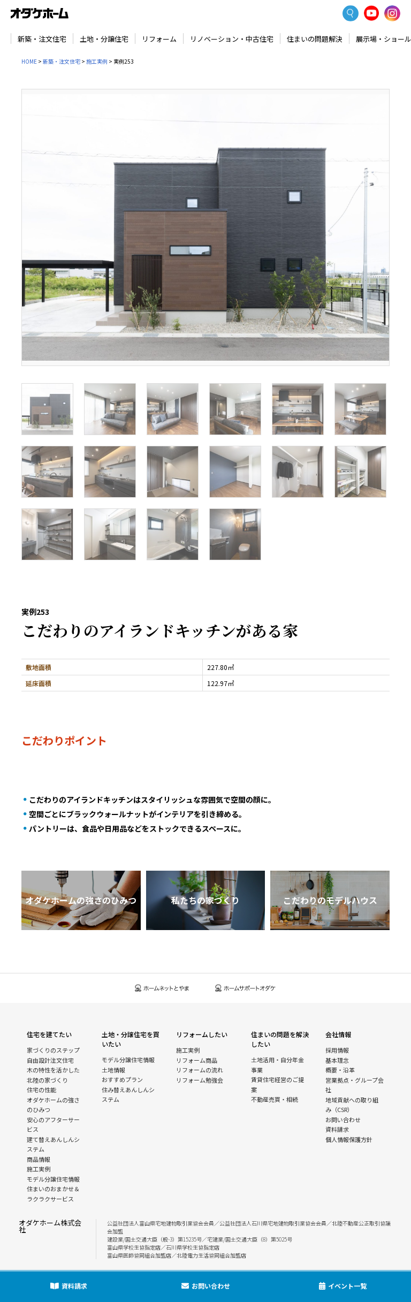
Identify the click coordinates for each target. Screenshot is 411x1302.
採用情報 (337, 1050)
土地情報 (113, 1069)
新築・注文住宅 (42, 39)
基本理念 (337, 1060)
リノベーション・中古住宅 (231, 39)
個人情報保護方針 (348, 1139)
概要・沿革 (340, 1069)
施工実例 (97, 61)
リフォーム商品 (196, 1060)
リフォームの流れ (199, 1069)
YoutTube (371, 13)
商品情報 (38, 1159)
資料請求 (337, 1129)
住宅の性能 (41, 1089)
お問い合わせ (343, 1119)
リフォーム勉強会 (199, 1080)
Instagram (392, 13)
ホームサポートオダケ (245, 988)
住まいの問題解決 (314, 39)
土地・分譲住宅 (104, 39)
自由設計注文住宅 (50, 1060)
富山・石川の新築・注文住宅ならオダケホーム (39, 13)
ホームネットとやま (162, 988)
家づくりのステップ (53, 1050)
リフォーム (159, 39)
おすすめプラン (122, 1079)
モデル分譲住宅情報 (53, 1179)
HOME (29, 61)
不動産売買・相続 (274, 1099)
